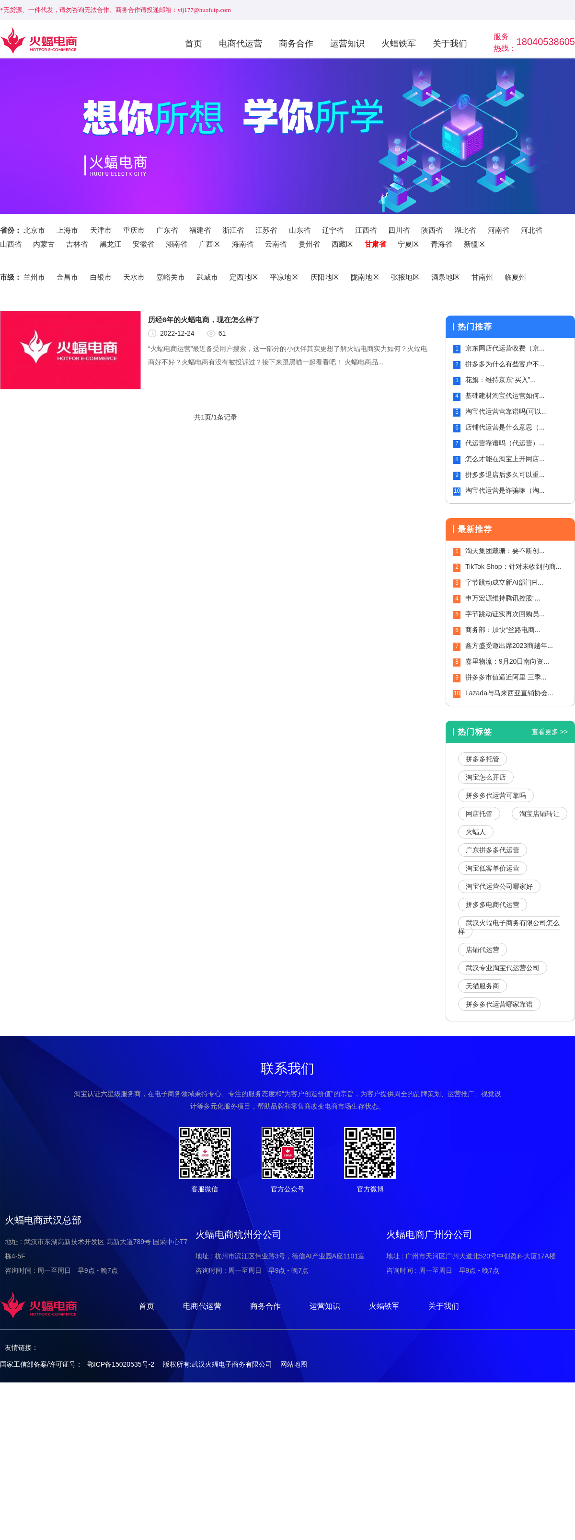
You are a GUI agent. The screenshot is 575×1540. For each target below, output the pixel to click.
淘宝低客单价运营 (492, 868)
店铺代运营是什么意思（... (505, 427)
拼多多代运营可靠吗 (496, 795)
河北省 (531, 230)
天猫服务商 (482, 986)
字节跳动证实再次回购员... (505, 614)
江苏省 (266, 230)
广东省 (167, 230)
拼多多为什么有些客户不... (505, 364)
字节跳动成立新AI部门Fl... (504, 582)
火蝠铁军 (398, 43)
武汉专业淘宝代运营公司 (503, 968)
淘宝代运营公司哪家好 (499, 886)
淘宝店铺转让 (539, 813)
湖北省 (465, 230)
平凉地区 (284, 277)
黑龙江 (110, 244)
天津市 (101, 230)
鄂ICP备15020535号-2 (120, 1364)
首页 (193, 43)
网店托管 (479, 813)
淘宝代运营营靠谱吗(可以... (506, 411)
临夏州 (515, 277)
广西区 (209, 244)
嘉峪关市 (170, 277)
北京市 (34, 230)
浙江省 (233, 230)
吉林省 (77, 244)
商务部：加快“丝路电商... (502, 630)
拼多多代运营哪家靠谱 (499, 1004)
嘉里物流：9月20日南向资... (507, 661)
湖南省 (176, 244)
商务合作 (296, 43)
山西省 (11, 244)
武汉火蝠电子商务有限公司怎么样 (509, 927)
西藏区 (342, 244)
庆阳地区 (324, 277)
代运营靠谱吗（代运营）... (505, 443)
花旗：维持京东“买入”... (500, 380)
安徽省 (143, 244)
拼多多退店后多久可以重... (505, 474)
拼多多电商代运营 (492, 904)
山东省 (299, 230)
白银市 (101, 277)
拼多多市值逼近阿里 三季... (506, 677)
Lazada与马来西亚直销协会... (509, 693)
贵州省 (309, 244)
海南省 (242, 244)
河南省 (498, 230)
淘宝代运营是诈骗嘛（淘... (505, 490)
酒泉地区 (445, 277)
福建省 (200, 230)
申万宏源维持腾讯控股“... (502, 598)
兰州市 (34, 277)
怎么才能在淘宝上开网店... (505, 459)
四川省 (399, 230)
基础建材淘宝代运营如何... (505, 395)
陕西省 (432, 230)
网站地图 (293, 1364)
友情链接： (21, 1347)
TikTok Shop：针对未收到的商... (513, 566)
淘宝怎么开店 (486, 777)
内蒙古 (44, 244)
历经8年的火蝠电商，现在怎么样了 (204, 320)
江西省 (366, 230)
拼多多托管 (482, 759)
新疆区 (474, 244)
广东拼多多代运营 (492, 850)
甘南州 (482, 277)
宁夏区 (408, 244)
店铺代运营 (482, 949)
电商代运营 (240, 43)
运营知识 (347, 43)
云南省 (276, 244)
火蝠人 (476, 832)
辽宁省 (333, 230)
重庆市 (134, 230)
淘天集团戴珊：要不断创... (505, 551)
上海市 (67, 230)
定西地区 (244, 277)
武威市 (207, 277)
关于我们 (450, 43)
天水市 (134, 277)
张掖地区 (405, 277)
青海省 (441, 244)
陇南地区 (365, 277)
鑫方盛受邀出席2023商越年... (509, 645)
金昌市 (67, 277)
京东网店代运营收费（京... (505, 348)
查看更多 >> (549, 732)
